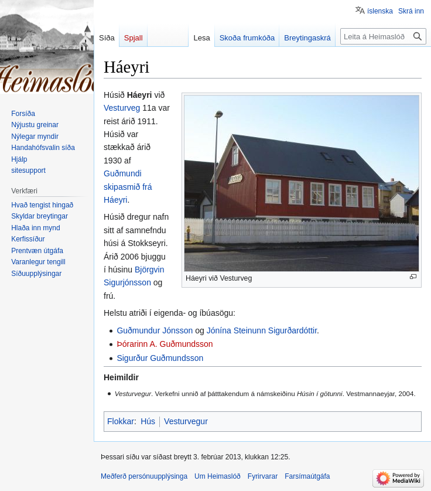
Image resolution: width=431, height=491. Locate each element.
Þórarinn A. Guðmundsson (165, 344)
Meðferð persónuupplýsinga (144, 476)
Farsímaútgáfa (307, 476)
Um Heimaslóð (217, 476)
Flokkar (120, 421)
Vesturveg (122, 107)
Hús (148, 421)
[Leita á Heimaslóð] (383, 36)
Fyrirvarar (263, 476)
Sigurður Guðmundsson (160, 358)
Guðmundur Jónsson (155, 330)
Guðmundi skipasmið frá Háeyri (128, 186)
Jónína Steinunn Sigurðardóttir (262, 330)
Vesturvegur (186, 421)
